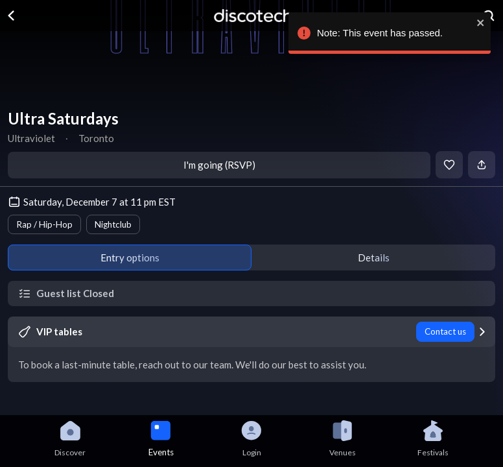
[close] (479, 23)
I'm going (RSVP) (219, 165)
